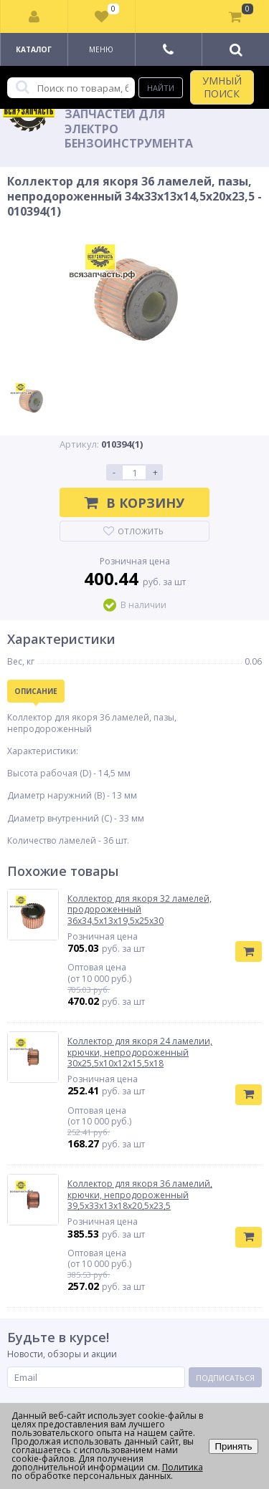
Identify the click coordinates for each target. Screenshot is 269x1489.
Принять (233, 1446)
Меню (101, 49)
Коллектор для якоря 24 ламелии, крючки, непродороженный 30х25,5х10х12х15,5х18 (139, 1052)
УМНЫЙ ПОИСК (222, 87)
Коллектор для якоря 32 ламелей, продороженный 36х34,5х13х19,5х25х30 (139, 910)
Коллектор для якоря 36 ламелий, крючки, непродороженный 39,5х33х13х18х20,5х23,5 (139, 1195)
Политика (182, 1467)
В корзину (134, 502)
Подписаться (225, 1377)
